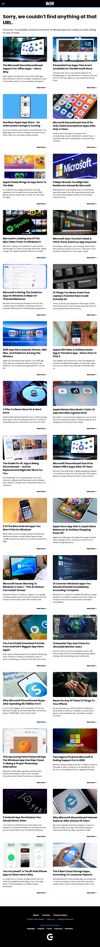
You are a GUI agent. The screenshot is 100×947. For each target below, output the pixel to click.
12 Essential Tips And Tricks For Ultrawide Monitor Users (71, 645)
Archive (46, 915)
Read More (41, 88)
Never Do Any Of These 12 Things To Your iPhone (74, 702)
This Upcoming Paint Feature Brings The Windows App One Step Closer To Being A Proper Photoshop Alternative (24, 761)
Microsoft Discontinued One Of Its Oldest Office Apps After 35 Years (73, 465)
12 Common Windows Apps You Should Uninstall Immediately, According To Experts (72, 587)
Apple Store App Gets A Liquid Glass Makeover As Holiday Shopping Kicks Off (74, 530)
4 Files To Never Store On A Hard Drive (22, 411)
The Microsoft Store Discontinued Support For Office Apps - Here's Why (23, 68)
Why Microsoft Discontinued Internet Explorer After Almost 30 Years (75, 819)
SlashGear (69, 929)
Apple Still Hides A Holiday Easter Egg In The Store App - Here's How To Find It (75, 353)
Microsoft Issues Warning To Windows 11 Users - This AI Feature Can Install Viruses (23, 587)
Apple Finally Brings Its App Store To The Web (24, 184)
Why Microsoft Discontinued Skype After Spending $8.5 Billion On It (24, 702)
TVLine (49, 929)
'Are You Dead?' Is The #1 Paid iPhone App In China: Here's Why (25, 873)
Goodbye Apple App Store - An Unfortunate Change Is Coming (21, 124)
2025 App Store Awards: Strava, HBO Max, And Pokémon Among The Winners (25, 353)
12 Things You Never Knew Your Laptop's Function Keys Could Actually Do (71, 296)
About (36, 915)
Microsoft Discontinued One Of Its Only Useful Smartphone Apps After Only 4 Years (74, 126)
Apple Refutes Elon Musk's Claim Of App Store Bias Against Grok (74, 411)
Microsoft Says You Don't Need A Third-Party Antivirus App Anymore (74, 240)
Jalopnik (40, 929)
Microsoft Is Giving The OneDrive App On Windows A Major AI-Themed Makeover (22, 296)
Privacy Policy (60, 915)
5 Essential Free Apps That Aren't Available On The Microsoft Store (72, 67)
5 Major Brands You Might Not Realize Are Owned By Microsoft (72, 184)
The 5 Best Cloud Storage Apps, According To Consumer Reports (72, 873)
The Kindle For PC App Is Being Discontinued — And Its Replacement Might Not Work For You (23, 468)
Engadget (31, 929)
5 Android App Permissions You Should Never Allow (22, 819)
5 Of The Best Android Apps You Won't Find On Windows (22, 528)
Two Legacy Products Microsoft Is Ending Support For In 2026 (73, 758)
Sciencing (58, 929)
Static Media (38, 919)
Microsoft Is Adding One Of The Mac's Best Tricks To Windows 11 (22, 240)
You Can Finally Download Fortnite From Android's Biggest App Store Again (23, 646)
